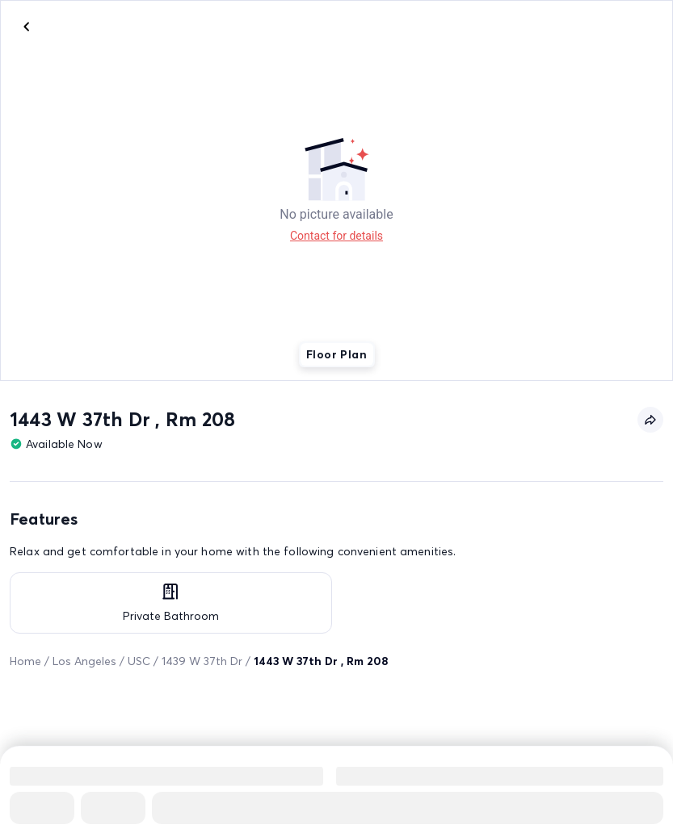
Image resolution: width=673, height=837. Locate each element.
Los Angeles (84, 661)
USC (139, 661)
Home (25, 661)
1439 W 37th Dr (202, 661)
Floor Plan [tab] (336, 354)
